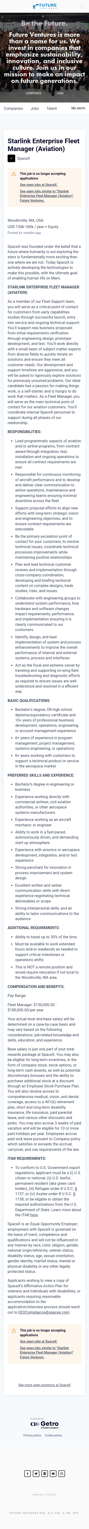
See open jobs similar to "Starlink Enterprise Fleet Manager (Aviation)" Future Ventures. (47, 195)
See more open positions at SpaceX (44, 1385)
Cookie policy (53, 1435)
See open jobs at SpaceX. (39, 185)
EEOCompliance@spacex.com (43, 1312)
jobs (35, 108)
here (34, 1215)
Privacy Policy (44, 1494)
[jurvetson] (44, 1473)
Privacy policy (32, 1435)
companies (13, 108)
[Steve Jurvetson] (27, 1473)
